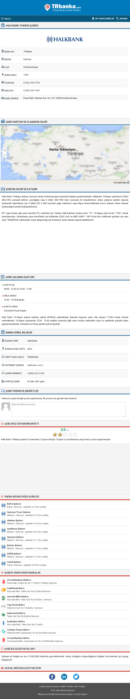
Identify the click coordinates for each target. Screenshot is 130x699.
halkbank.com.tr (35, 365)
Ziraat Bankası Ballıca (19, 580)
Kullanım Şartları (66, 694)
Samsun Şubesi (15, 537)
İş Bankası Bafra (16, 621)
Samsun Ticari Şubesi (18, 512)
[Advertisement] (65, 108)
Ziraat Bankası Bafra (18, 638)
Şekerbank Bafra (16, 613)
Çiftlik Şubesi (14, 553)
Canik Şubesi (14, 562)
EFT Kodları (80, 686)
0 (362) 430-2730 (31, 82)
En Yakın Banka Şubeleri (64, 690)
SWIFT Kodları (67, 686)
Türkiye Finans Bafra (18, 629)
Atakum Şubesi (15, 520)
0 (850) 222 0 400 (35, 373)
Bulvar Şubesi (14, 545)
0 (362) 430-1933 (31, 90)
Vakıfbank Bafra (16, 588)
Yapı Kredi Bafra (16, 605)
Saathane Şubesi (16, 528)
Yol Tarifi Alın (119, 183)
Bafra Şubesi (14, 504)
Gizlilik (77, 694)
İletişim (84, 694)
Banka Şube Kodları (50, 686)
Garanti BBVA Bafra (17, 596)
